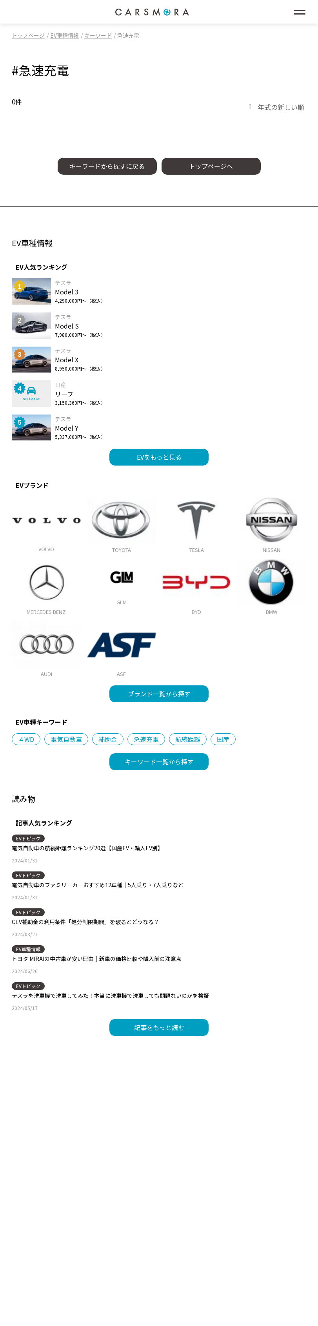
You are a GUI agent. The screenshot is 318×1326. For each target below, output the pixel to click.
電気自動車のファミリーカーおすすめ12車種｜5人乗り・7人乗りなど (98, 885)
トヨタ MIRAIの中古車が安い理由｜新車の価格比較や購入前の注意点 (97, 959)
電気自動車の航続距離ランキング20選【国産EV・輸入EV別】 (87, 848)
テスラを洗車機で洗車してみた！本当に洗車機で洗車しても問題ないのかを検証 (110, 995)
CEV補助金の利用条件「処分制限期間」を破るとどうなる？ (85, 922)
